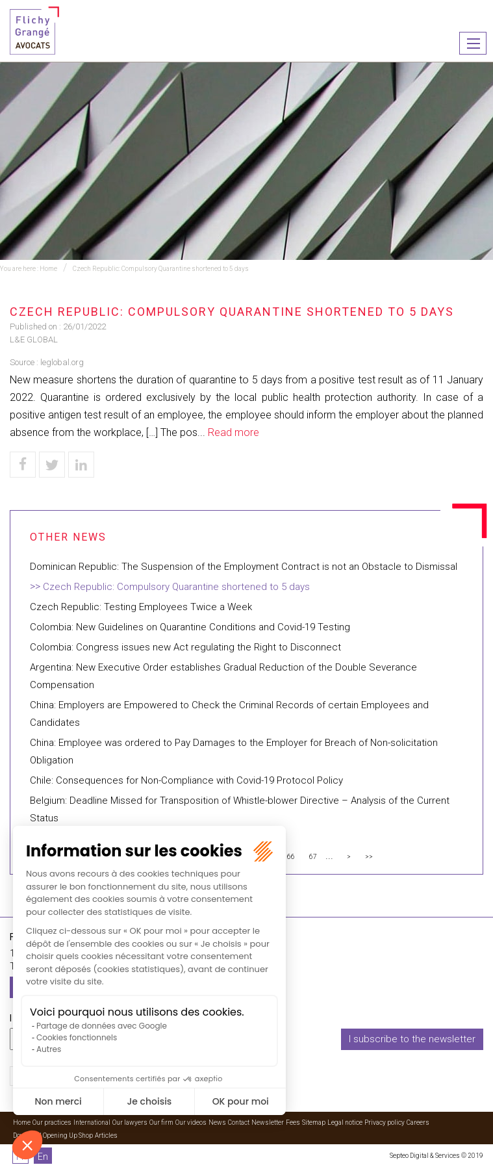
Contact (238, 1122)
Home (48, 268)
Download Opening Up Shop (53, 1135)
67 (313, 856)
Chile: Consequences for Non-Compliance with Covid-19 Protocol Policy (186, 780)
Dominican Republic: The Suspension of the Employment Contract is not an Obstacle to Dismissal (243, 566)
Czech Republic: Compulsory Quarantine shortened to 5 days (161, 268)
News (217, 1122)
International (91, 1122)
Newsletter (267, 1122)
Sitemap (313, 1122)
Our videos (191, 1122)
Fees (293, 1122)
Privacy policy (384, 1122)
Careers (418, 1122)
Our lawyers (129, 1122)
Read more (233, 432)
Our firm (161, 1122)
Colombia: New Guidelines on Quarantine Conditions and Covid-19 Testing (190, 627)
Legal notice (344, 1122)
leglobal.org (62, 362)
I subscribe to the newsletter (412, 1039)
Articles (106, 1135)
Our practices (51, 1122)
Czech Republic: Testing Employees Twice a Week (141, 607)
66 (291, 856)
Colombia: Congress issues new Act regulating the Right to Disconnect (185, 647)
